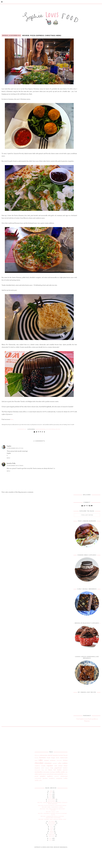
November (52, 801)
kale (46, 770)
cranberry (37, 766)
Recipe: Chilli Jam (52, 811)
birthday (60, 755)
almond (50, 755)
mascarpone (46, 772)
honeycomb (37, 770)
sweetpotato (59, 778)
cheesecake (59, 760)
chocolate (39, 763)
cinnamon (48, 763)
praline (65, 774)
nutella (63, 772)
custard (60, 766)
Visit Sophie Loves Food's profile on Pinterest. (87, 720)
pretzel (36, 776)
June (52, 828)
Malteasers (37, 755)
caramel (46, 760)
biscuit (65, 755)
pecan (56, 774)
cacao (36, 760)
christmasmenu (40, 429)
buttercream (63, 758)
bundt (48, 758)
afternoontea (43, 755)
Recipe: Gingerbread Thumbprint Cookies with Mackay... (52, 803)
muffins (58, 772)
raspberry (50, 776)
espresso (47, 768)
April (52, 831)
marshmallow (39, 772)
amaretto (55, 755)
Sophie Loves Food (47, 847)
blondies (37, 758)
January (52, 836)
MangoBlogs (63, 847)
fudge (51, 768)
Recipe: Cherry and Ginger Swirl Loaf (52, 819)
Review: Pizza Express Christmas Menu (41, 35)
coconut (55, 763)
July (52, 826)
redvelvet (56, 776)
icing (42, 770)
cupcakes (50, 765)
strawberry (52, 778)
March (51, 833)
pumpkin (42, 776)
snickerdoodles (38, 778)
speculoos (45, 778)
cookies (64, 763)
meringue (52, 772)
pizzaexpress (50, 429)
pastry (40, 774)
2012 (50, 840)
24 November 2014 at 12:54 (15, 448)
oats (66, 772)
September (52, 823)
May (52, 829)
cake (41, 760)
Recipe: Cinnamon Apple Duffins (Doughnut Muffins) (52, 817)
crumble (43, 766)
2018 (51, 791)
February (52, 834)
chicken (65, 760)
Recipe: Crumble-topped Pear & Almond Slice (52, 814)
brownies (42, 757)
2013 (50, 838)
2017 (51, 792)
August (52, 824)
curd (55, 766)
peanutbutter (50, 774)
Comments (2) (21, 429)
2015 (50, 796)
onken (36, 774)
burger (53, 758)
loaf (55, 770)
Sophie (9, 446)
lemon (50, 770)
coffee (59, 763)
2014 (51, 798)
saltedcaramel (63, 776)
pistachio (61, 774)
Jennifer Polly (11, 463)
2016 (50, 794)
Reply (8, 458)
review (58, 429)
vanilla (36, 780)
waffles (40, 780)
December (52, 799)
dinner (65, 766)
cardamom (52, 760)
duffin (42, 768)
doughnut (37, 768)
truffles (65, 778)
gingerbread (58, 768)
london (59, 770)
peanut (44, 774)
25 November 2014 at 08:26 (15, 465)
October (52, 821)
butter (57, 758)
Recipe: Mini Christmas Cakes (52, 807)
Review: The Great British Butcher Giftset (52, 809)
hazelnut (65, 768)
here (11, 419)
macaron (65, 770)
